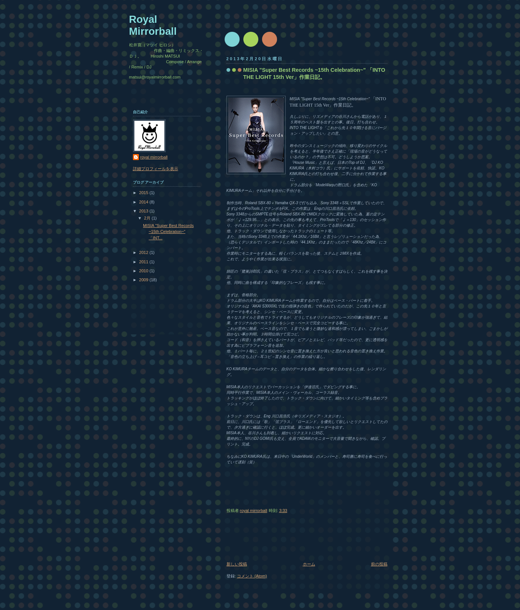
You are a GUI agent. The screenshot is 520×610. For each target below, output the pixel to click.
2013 (144, 211)
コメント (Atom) (252, 576)
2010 (144, 271)
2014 (144, 202)
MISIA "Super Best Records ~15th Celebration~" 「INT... (168, 231)
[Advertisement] (248, 540)
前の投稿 (379, 564)
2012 (144, 252)
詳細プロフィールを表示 (155, 168)
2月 (148, 218)
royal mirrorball (154, 157)
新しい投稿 (236, 564)
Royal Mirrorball (153, 25)
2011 (144, 262)
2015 (144, 192)
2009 (144, 280)
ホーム (309, 564)
